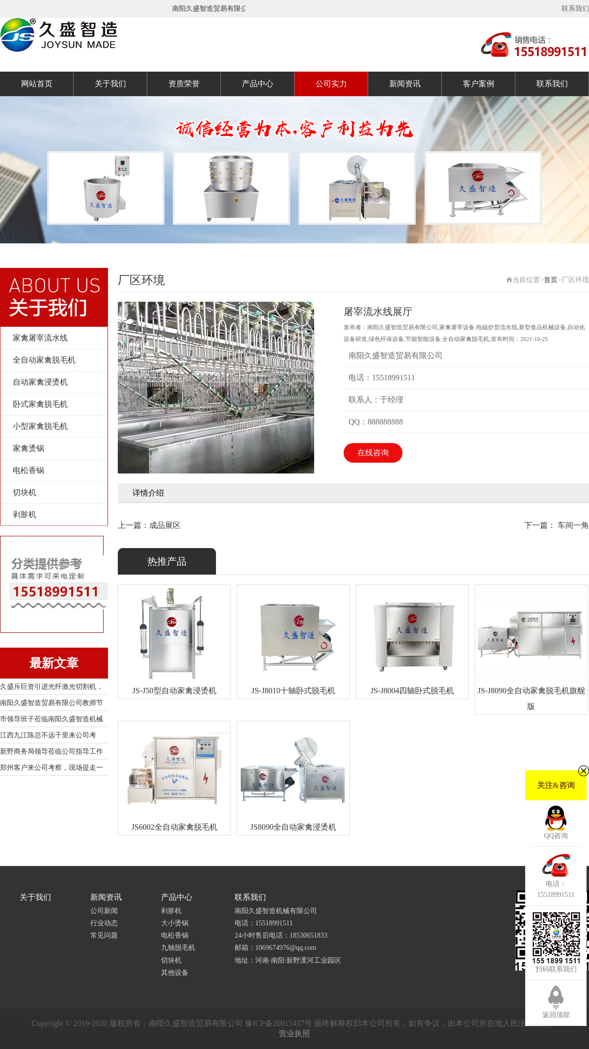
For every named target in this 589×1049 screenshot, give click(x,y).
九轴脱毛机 (178, 947)
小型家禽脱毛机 (40, 426)
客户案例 (478, 83)
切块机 (24, 492)
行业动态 (104, 923)
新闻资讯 (405, 83)
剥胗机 (24, 514)
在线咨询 (373, 452)
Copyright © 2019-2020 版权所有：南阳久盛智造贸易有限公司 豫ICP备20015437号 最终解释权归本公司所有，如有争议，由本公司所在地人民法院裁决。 (294, 1023)
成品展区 (165, 525)
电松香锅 (28, 470)
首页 (551, 280)
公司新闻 (104, 911)
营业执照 (294, 1033)
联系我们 (575, 8)
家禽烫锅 (28, 448)
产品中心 (257, 83)
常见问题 (104, 935)
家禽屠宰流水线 (40, 338)
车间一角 (572, 525)
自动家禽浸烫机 (40, 382)
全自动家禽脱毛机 (44, 360)
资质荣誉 (184, 83)
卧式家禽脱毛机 (40, 404)
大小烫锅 (174, 923)
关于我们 (110, 83)
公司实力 (331, 83)
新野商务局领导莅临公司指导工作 (51, 751)
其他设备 (174, 972)
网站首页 (37, 83)
